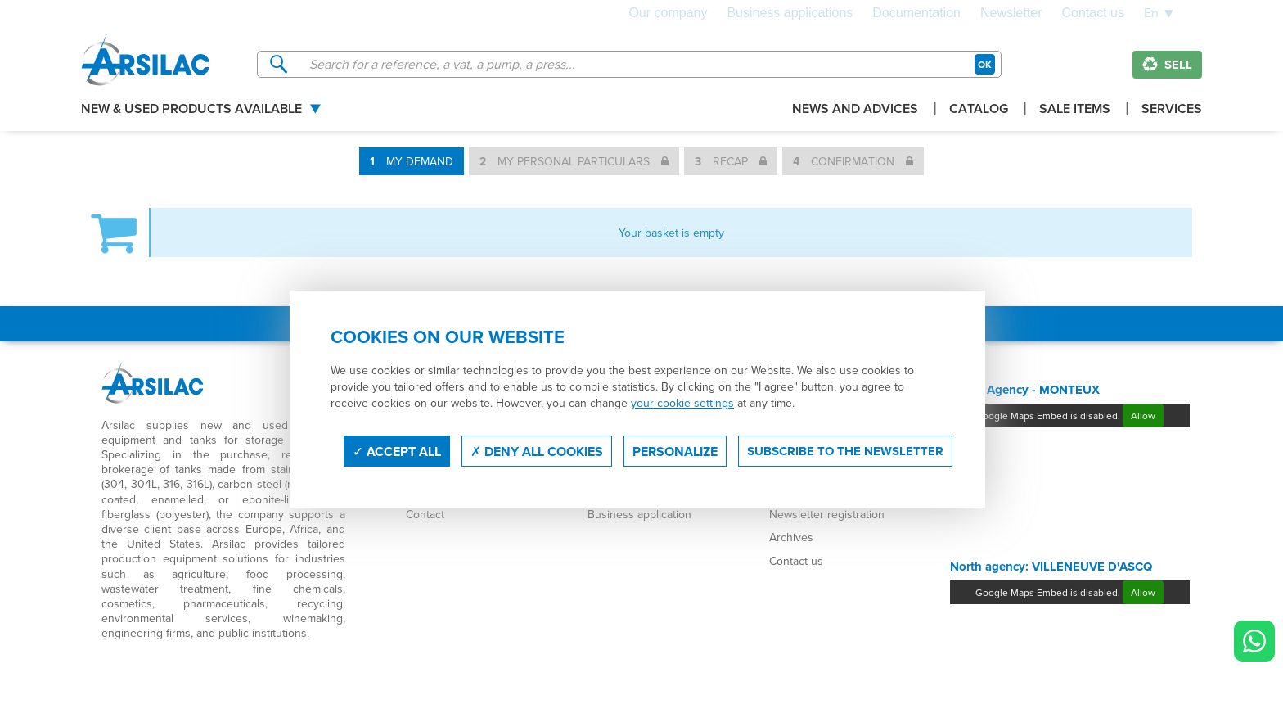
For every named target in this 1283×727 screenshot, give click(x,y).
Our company (667, 13)
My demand (411, 161)
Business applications (790, 13)
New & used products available (191, 110)
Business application (639, 514)
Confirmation (853, 161)
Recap (731, 161)
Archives (791, 537)
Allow (1143, 415)
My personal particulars (574, 161)
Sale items (1074, 110)
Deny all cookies (536, 451)
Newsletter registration (827, 514)
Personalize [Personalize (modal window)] (675, 451)
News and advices (855, 110)
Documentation (916, 13)
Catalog (978, 110)
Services (1171, 110)
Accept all (397, 451)
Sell (1167, 65)
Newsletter (1011, 13)
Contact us (1093, 13)
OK (985, 64)
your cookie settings (682, 403)
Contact (425, 514)
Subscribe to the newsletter (845, 451)
